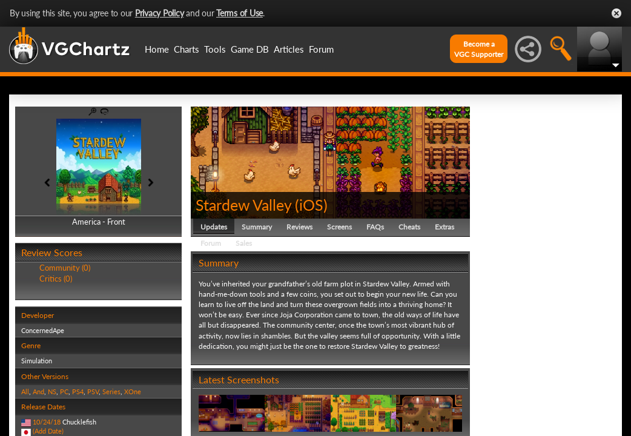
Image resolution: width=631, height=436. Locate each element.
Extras (444, 226)
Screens (339, 226)
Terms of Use (239, 13)
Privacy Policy (159, 13)
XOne (132, 391)
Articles (289, 49)
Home (157, 49)
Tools (215, 49)
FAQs (375, 226)
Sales (244, 243)
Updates (213, 226)
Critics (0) (55, 278)
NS (52, 391)
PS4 (78, 391)
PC (64, 391)
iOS (311, 205)
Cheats (409, 226)
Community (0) (64, 267)
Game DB (250, 49)
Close (616, 13)
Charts (186, 49)
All (25, 391)
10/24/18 (47, 422)
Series (111, 391)
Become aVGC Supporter (478, 49)
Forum (321, 49)
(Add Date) (48, 431)
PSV (93, 391)
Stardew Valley (243, 205)
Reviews (299, 226)
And (38, 391)
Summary (257, 226)
